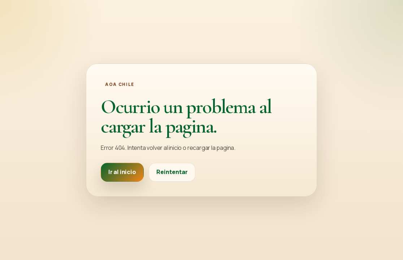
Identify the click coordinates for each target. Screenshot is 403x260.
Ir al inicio (122, 172)
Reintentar (172, 172)
